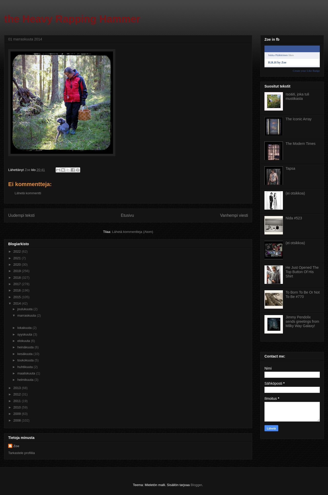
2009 (17, 414)
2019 (17, 271)
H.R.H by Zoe (277, 62)
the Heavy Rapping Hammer (72, 19)
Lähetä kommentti (28, 193)
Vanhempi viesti (234, 215)
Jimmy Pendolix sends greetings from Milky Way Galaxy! (302, 321)
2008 (17, 420)
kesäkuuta (25, 354)
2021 (17, 258)
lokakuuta (25, 328)
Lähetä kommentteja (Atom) (132, 232)
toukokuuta (26, 360)
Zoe (16, 446)
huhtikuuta (25, 367)
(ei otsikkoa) (295, 193)
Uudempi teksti (21, 215)
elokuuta (24, 341)
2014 (17, 303)
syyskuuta (25, 334)
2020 (17, 264)
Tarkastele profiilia (21, 453)
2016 (17, 290)
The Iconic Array (299, 119)
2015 (17, 297)
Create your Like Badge (306, 70)
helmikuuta (25, 380)
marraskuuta (27, 315)
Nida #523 (294, 218)
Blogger (196, 485)
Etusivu (127, 215)
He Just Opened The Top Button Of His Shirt (302, 271)
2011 (17, 401)
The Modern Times (301, 144)
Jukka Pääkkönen (278, 55)
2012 (17, 394)
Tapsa (290, 168)
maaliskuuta (26, 373)
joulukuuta (25, 309)
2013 (17, 388)
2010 (17, 407)
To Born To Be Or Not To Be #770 (303, 294)
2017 (17, 284)
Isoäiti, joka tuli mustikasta (297, 96)
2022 (17, 251)
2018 (17, 277)
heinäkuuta (26, 347)
